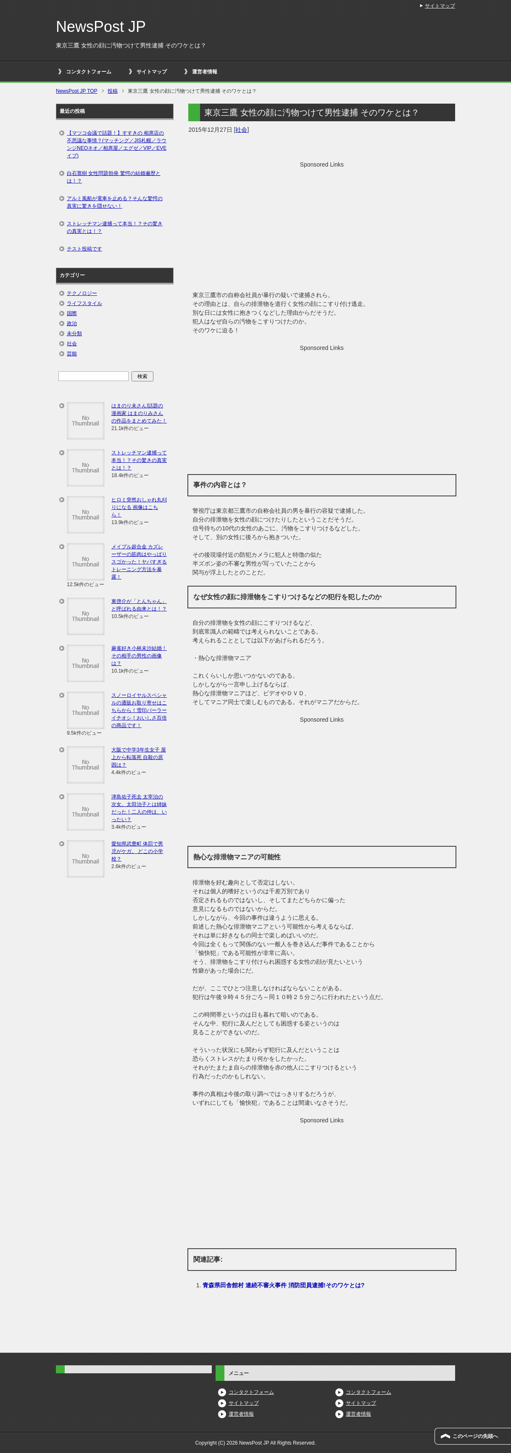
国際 (72, 313)
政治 (72, 323)
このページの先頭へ (475, 1436)
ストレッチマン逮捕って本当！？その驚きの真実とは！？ (115, 227)
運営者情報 (204, 72)
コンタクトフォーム (88, 72)
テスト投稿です (84, 249)
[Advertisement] (321, 228)
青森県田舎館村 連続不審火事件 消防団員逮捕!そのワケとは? (283, 1285)
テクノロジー (82, 293)
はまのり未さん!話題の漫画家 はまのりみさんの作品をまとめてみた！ (139, 413)
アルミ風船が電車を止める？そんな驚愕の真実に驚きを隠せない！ (115, 202)
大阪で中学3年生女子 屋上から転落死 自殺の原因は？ (138, 757)
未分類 (74, 334)
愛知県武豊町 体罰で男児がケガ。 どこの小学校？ (137, 851)
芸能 (72, 354)
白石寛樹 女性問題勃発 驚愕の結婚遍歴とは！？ (114, 177)
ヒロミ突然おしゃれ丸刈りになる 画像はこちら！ (139, 507)
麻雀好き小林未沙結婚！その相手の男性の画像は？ (139, 655)
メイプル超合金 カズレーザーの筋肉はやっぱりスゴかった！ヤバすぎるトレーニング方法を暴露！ (139, 562)
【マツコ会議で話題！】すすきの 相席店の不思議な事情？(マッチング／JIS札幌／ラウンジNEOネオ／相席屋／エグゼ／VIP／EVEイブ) (116, 144)
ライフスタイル (84, 303)
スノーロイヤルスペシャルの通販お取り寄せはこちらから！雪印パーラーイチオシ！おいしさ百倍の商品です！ (139, 710)
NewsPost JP (101, 26)
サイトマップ (152, 72)
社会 (241, 129)
